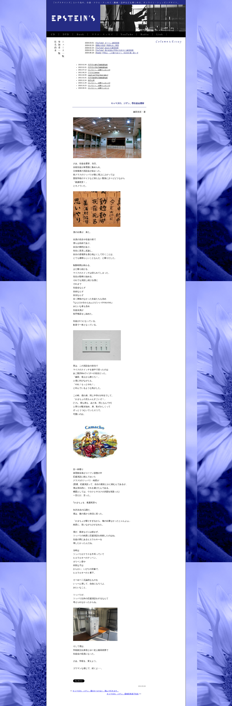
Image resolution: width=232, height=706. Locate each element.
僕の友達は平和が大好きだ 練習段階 (118, 50)
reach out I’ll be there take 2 (98, 75)
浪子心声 (91, 80)
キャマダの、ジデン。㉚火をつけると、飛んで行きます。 (96, 691)
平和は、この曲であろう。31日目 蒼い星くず (120, 53)
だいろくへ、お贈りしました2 (99, 85)
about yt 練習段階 (111, 48)
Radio (98, 53)
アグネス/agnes (93, 72)
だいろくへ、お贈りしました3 (99, 83)
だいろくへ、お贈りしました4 (99, 70)
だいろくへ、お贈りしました (98, 88)
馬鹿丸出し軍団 (112, 45)
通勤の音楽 (100, 45)
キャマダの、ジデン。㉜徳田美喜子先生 (123, 694)
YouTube (99, 43)
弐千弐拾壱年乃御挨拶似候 (98, 78)
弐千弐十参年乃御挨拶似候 (98, 65)
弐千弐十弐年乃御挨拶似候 (98, 67)
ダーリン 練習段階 (111, 43)
